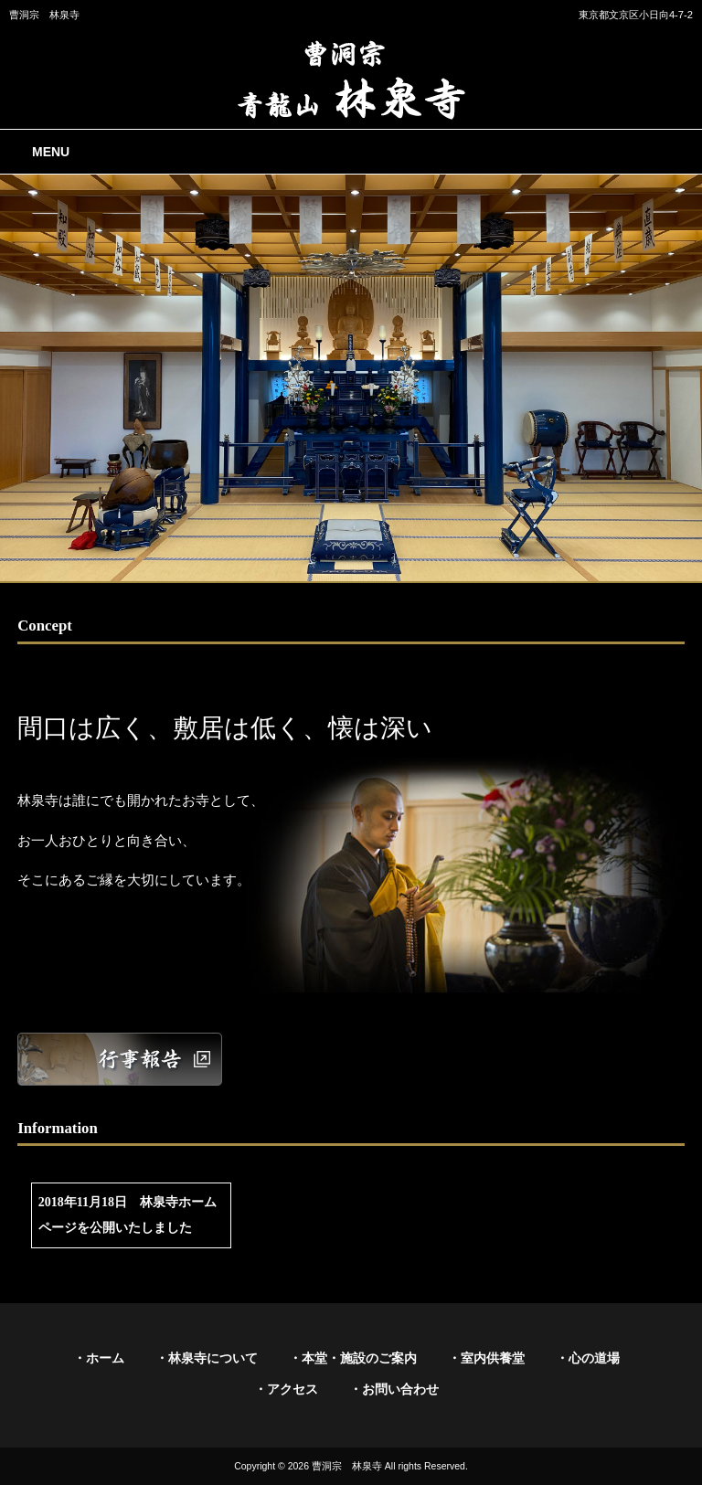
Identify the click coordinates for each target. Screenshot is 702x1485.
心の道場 (594, 1358)
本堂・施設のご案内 (359, 1358)
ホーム (105, 1358)
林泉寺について (213, 1358)
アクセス (292, 1389)
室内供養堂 (493, 1358)
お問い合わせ (400, 1389)
